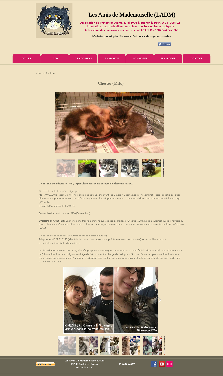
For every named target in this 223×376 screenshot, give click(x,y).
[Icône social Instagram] (169, 364)
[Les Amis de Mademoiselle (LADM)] (154, 364)
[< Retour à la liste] (46, 73)
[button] (45, 364)
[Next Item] (159, 122)
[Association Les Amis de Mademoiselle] (162, 364)
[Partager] (164, 44)
